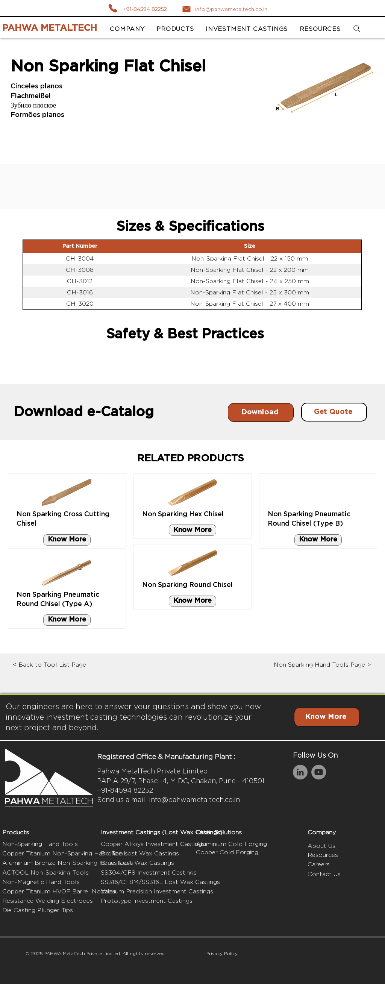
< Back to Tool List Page (49, 664)
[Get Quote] (334, 412)
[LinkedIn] (300, 772)
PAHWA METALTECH (49, 28)
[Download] (261, 412)
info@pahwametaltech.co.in (194, 799)
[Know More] (67, 540)
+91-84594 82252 (145, 9)
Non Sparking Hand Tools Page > (322, 664)
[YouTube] (318, 772)
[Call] (112, 8)
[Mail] (186, 9)
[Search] (357, 29)
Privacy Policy (222, 953)
